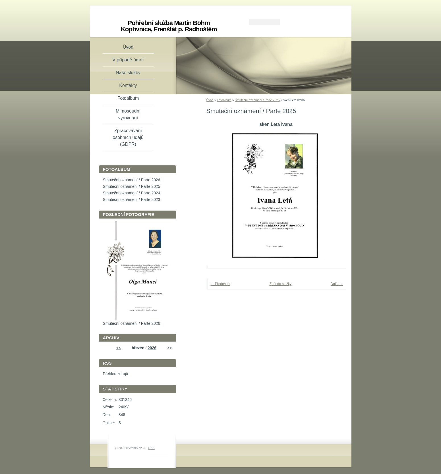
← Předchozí (220, 284)
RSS (151, 448)
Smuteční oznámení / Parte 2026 (131, 180)
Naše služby (128, 72)
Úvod (210, 100)
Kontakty (128, 85)
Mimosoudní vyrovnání (128, 114)
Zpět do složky (280, 284)
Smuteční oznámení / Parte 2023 (131, 200)
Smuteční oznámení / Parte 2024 (131, 193)
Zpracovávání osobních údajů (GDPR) (128, 137)
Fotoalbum (224, 100)
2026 (152, 348)
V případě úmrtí (128, 59)
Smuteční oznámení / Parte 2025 (257, 100)
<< (118, 348)
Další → (337, 284)
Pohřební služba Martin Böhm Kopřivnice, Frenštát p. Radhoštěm (169, 26)
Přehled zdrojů (115, 374)
